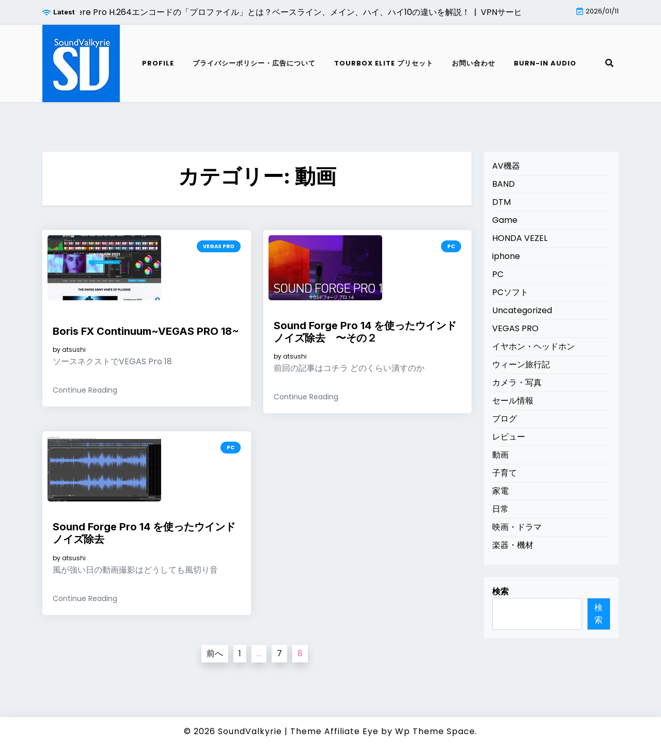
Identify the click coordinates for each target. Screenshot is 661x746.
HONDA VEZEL (519, 238)
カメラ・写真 (517, 382)
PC (451, 246)
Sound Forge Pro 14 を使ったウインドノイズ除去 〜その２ (365, 331)
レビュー (508, 437)
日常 (500, 509)
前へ (215, 653)
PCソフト (510, 292)
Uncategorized (522, 310)
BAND (503, 184)
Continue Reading (85, 390)
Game (504, 220)
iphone (506, 256)
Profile (158, 63)
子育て (504, 473)
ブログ (504, 419)
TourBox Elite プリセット (383, 63)
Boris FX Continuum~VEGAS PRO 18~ (146, 331)
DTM (501, 202)
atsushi (74, 350)
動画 (500, 455)
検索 (500, 591)
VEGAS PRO (218, 246)
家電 (500, 491)
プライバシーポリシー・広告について (254, 63)
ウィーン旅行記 (521, 364)
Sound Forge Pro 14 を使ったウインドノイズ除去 (144, 533)
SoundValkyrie (250, 731)
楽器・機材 (512, 545)
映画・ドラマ (517, 527)
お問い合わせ (473, 63)
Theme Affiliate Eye (334, 731)
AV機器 (506, 166)
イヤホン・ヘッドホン (533, 346)
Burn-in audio (545, 63)
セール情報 (512, 401)
